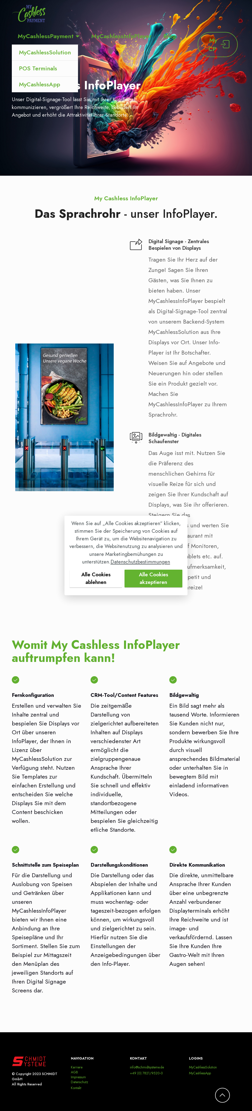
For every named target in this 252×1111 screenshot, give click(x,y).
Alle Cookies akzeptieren (153, 578)
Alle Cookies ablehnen (95, 578)
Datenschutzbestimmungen (140, 561)
